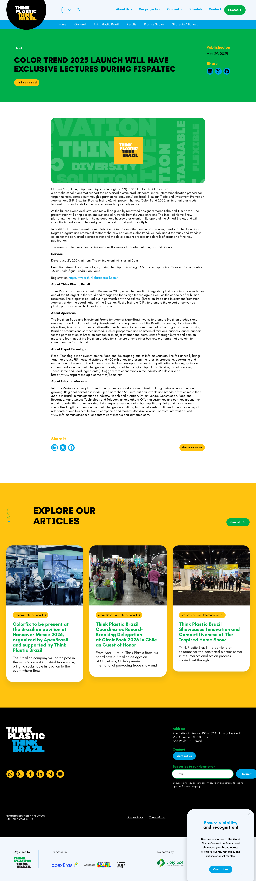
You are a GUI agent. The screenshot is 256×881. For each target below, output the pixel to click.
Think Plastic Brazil (106, 24)
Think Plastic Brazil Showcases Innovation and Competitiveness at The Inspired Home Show (209, 631)
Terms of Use (157, 817)
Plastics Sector (154, 24)
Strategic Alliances (185, 24)
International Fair (36, 615)
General (80, 24)
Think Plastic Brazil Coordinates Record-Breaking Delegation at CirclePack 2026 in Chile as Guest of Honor (126, 634)
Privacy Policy (135, 817)
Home (62, 24)
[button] (210, 71)
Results (131, 24)
